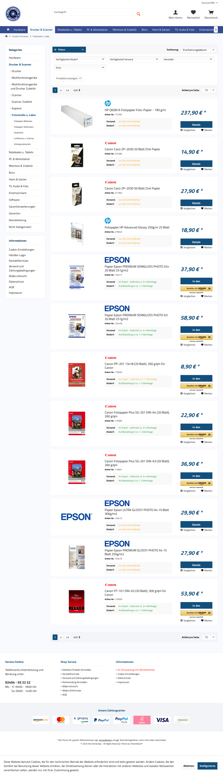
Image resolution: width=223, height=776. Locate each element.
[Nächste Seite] (61, 90)
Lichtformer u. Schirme (23, 138)
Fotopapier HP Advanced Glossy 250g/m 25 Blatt (137, 227)
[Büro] (144, 29)
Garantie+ (15, 213)
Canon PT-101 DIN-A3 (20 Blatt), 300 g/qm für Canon (135, 593)
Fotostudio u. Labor (23, 115)
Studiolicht (18, 132)
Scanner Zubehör (21, 102)
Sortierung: (173, 49)
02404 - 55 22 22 (17, 682)
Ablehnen (188, 766)
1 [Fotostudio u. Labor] (55, 90)
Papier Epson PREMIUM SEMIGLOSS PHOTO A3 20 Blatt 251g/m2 (136, 317)
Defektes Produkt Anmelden (76, 670)
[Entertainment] (208, 29)
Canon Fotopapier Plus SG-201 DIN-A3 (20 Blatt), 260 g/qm (137, 463)
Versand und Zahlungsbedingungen (22, 268)
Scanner (16, 95)
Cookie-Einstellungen (21, 249)
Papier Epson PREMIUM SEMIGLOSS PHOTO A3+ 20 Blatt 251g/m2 (137, 268)
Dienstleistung (17, 220)
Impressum (15, 293)
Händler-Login (17, 255)
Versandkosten (105, 740)
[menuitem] (208, 3)
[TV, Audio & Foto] (184, 29)
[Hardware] (19, 29)
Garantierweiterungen (22, 206)
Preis (58, 67)
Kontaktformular (19, 261)
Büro (12, 172)
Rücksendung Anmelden (74, 682)
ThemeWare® (136, 743)
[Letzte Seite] (67, 90)
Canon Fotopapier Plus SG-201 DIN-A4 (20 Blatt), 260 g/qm (137, 414)
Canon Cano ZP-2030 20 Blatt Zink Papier (132, 149)
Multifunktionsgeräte (24, 78)
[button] (196, 290)
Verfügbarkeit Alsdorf (67, 59)
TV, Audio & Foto (18, 186)
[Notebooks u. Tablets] (69, 29)
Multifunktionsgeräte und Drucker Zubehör (24, 86)
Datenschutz (16, 281)
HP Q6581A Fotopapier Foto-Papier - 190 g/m (135, 110)
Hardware (15, 58)
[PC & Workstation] (97, 29)
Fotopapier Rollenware (23, 126)
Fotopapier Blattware (22, 121)
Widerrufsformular (71, 690)
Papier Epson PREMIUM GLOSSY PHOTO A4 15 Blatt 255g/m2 (136, 552)
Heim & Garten (18, 179)
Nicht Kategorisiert (20, 227)
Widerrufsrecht (18, 276)
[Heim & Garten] (161, 29)
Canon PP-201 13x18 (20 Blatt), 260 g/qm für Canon (135, 366)
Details (196, 125)
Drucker (16, 71)
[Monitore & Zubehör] (124, 29)
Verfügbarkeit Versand (121, 59)
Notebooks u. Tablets (21, 152)
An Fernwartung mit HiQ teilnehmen (136, 670)
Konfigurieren (207, 766)
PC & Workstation (19, 159)
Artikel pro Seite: (190, 90)
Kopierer (16, 108)
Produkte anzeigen (69, 78)
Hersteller (169, 59)
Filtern (59, 49)
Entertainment (17, 193)
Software (14, 200)
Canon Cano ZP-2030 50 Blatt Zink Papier (132, 188)
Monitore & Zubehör (21, 166)
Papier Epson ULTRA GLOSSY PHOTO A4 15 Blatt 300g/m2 (137, 512)
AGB (11, 287)
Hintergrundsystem (22, 144)
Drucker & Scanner (20, 64)
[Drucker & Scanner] (41, 29)
